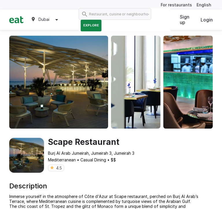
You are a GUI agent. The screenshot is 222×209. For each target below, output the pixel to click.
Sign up (184, 19)
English (204, 4)
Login (207, 20)
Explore (91, 25)
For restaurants (176, 4)
